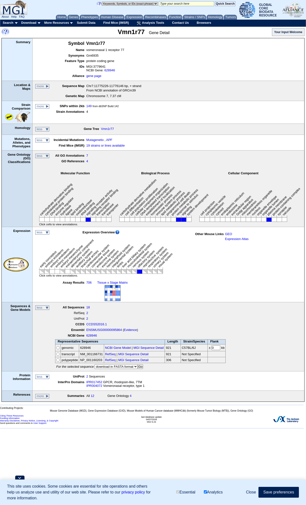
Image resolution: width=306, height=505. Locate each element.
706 (89, 282)
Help (14, 16)
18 (88, 307)
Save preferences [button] (278, 492)
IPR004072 (94, 386)
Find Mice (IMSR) (116, 23)
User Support (39, 423)
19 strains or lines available (105, 145)
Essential (185, 492)
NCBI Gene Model (118, 348)
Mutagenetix (95, 140)
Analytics (213, 492)
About (5, 16)
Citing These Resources (12, 416)
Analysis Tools (150, 23)
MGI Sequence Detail (149, 348)
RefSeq (110, 354)
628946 (109, 70)
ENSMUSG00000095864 (104, 330)
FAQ (21, 16)
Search (8, 23)
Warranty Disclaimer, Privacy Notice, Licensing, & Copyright (29, 420)
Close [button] (251, 492)
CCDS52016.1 (96, 324)
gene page (93, 76)
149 (89, 106)
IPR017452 (94, 382)
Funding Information (10, 418)
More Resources (56, 23)
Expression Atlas (236, 239)
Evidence (130, 330)
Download (28, 23)
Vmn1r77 (107, 129)
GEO (228, 234)
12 (92, 396)
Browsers (204, 23)
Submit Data (86, 23)
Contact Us (180, 23)
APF (109, 140)
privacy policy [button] (133, 492)
